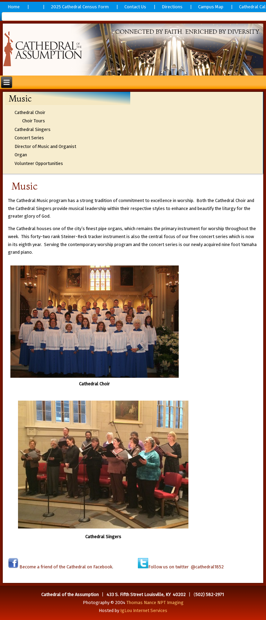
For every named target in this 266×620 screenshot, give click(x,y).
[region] (133, 50)
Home (14, 6)
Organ (21, 154)
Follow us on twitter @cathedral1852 (186, 566)
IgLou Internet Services (143, 610)
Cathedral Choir (30, 112)
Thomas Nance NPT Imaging (155, 602)
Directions (172, 6)
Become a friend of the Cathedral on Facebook (65, 566)
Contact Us (135, 6)
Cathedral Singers (33, 129)
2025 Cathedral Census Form (80, 6)
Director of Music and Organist (45, 146)
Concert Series (29, 137)
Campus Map (210, 6)
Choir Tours (33, 120)
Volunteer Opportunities (39, 163)
